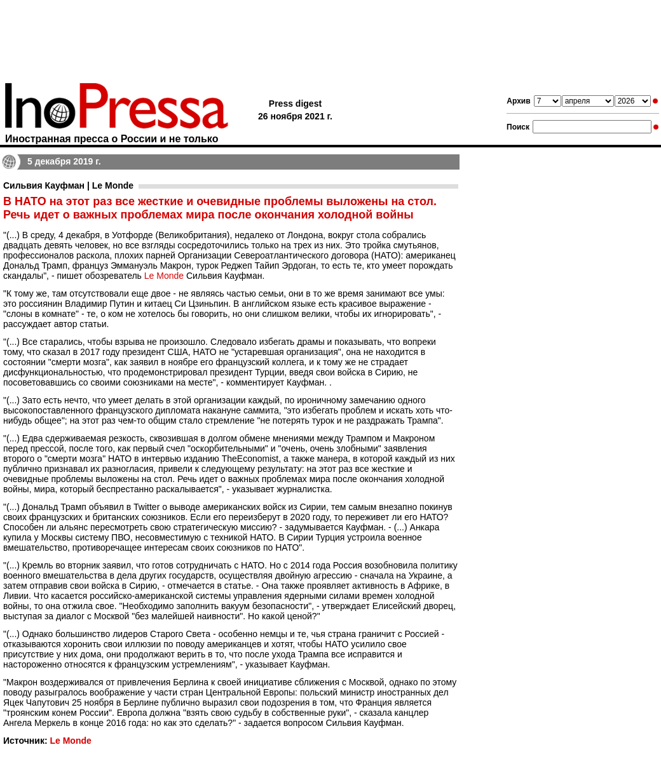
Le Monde (164, 276)
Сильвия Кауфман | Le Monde (68, 185)
